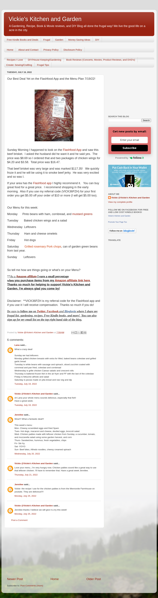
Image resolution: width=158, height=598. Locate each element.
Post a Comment (19, 520)
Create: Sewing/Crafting (19, 65)
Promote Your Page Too (117, 222)
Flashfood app (42, 183)
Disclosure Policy (73, 49)
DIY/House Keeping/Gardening (44, 59)
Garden (59, 39)
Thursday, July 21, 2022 (26, 475)
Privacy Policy (51, 49)
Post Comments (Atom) (31, 585)
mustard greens (82, 214)
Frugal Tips (43, 65)
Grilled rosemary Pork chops (43, 246)
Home (10, 49)
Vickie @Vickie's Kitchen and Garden (34, 394)
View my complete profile (120, 202)
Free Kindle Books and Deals (22, 39)
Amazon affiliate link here (72, 280)
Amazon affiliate (26, 276)
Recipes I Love (15, 59)
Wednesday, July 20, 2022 (27, 454)
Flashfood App (72, 149)
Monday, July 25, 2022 (25, 496)
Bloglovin (71, 311)
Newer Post (15, 579)
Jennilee (19, 415)
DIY (97, 39)
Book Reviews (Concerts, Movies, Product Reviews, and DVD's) (100, 59)
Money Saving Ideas (79, 39)
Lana (17, 345)
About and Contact (28, 49)
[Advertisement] (54, 552)
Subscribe (129, 148)
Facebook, (53, 311)
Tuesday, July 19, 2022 (26, 384)
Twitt (40, 311)
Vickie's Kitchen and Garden (45, 19)
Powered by (129, 157)
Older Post (93, 579)
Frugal (46, 39)
